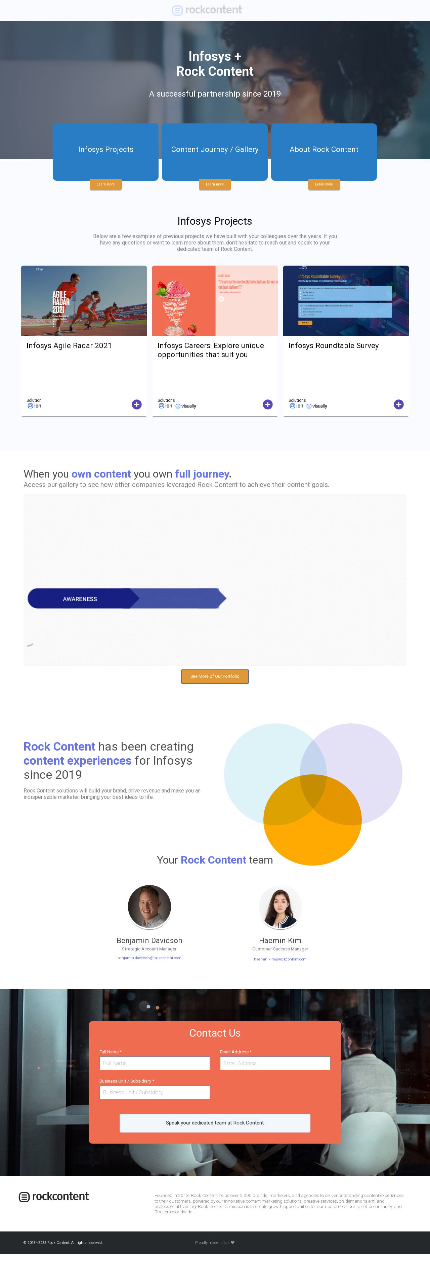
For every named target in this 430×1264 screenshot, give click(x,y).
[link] (212, 10)
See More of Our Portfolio (215, 678)
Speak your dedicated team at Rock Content (215, 1130)
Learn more (106, 182)
